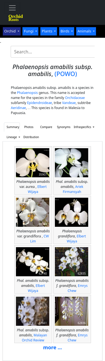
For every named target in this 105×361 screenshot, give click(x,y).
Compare (46, 127)
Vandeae (69, 102)
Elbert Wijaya (37, 189)
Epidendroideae (39, 102)
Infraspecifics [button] (80, 127)
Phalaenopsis (27, 92)
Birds (65, 31)
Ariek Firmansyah (73, 189)
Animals (85, 31)
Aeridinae (18, 107)
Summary (12, 127)
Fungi (29, 31)
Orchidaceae (75, 97)
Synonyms (63, 127)
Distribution (30, 137)
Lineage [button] (12, 137)
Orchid (10, 31)
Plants (47, 31)
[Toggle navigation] (12, 7)
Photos (29, 127)
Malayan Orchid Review (34, 338)
